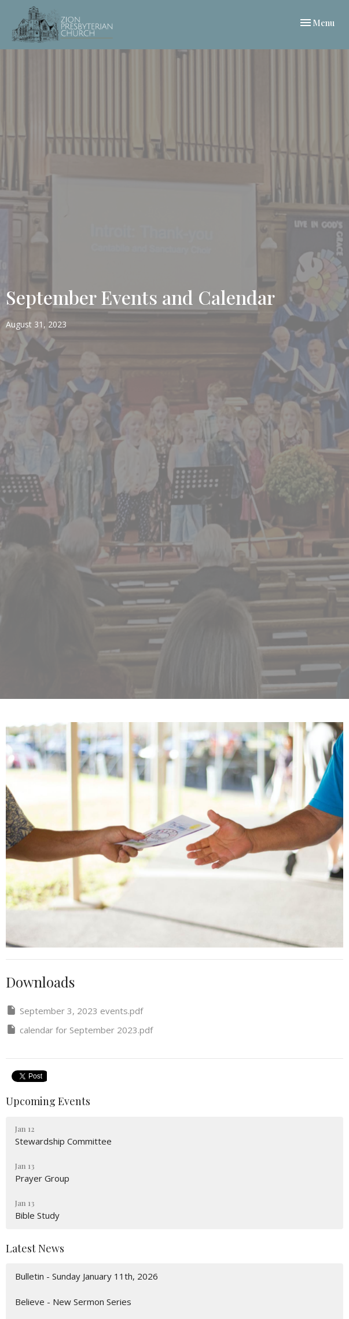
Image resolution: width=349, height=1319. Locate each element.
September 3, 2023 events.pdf (74, 1010)
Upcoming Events (48, 1101)
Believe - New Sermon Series (73, 1301)
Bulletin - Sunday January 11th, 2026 (86, 1276)
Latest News (35, 1248)
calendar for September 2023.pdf (79, 1029)
